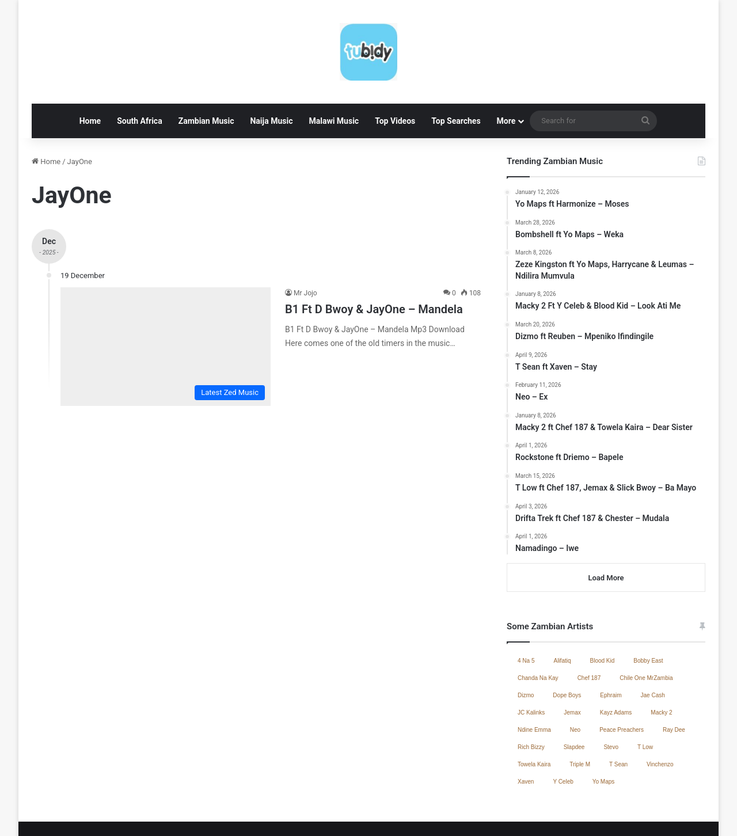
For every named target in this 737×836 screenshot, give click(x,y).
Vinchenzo (660, 719)
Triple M (579, 719)
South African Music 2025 (659, 815)
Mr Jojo (305, 248)
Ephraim (610, 650)
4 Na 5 (526, 615)
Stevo (610, 701)
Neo (575, 684)
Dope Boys (567, 650)
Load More (606, 532)
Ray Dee (674, 684)
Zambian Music (206, 75)
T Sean (618, 719)
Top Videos (395, 75)
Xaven (526, 736)
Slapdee (574, 701)
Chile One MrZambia (646, 632)
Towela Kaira (534, 719)
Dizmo (526, 650)
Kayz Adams (616, 667)
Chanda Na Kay (538, 632)
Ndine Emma (534, 684)
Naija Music (271, 75)
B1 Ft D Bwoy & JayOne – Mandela (374, 264)
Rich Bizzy (531, 701)
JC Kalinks (531, 667)
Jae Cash (653, 650)
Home (90, 75)
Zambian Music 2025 (529, 815)
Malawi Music (334, 75)
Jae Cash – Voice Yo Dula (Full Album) (423, 815)
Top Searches (455, 75)
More (506, 75)
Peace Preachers (621, 684)
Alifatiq (562, 615)
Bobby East (648, 615)
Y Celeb (563, 736)
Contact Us (590, 815)
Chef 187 (589, 632)
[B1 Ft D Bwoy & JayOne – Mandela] (165, 301)
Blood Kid (602, 615)
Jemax (572, 667)
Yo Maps (603, 736)
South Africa (139, 75)
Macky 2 (661, 667)
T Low (645, 701)
